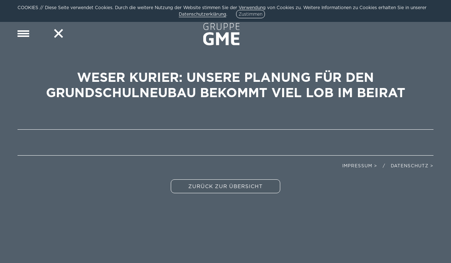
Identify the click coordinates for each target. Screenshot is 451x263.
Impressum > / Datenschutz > (387, 165)
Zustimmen (250, 14)
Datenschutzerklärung (202, 14)
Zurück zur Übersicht (225, 186)
